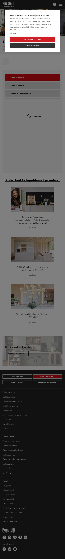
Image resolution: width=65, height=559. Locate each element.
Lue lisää (13, 33)
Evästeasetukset (32, 45)
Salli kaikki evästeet (32, 39)
